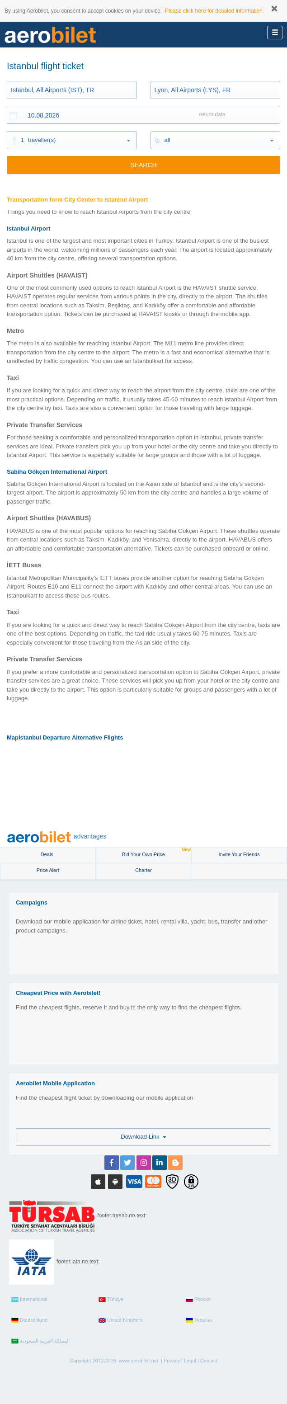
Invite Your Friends (239, 854)
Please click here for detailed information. (214, 11)
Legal (190, 1360)
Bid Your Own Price (156, 852)
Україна (199, 1320)
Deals (48, 854)
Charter (143, 870)
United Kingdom (120, 1320)
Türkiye (111, 1299)
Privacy (172, 1360)
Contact (208, 1360)
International (29, 1299)
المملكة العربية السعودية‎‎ (40, 1341)
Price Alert (48, 870)
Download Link (143, 1136)
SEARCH (143, 165)
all (167, 140)
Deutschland (29, 1320)
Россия (198, 1299)
